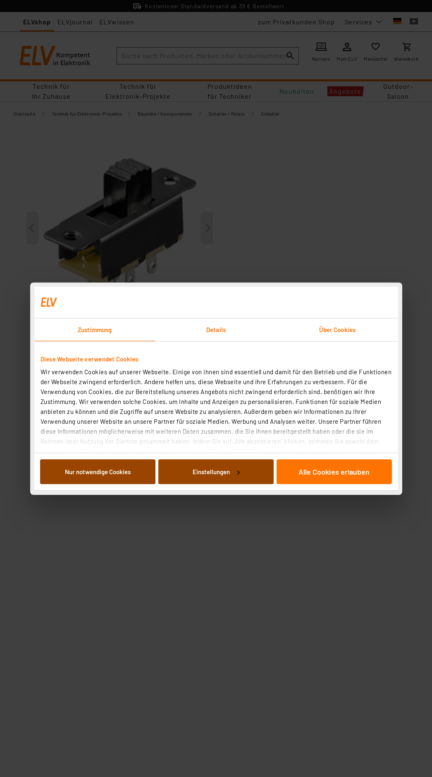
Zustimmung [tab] (95, 329)
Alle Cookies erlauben (334, 471)
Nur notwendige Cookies (98, 471)
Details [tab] (216, 329)
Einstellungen (216, 471)
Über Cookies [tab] (337, 329)
